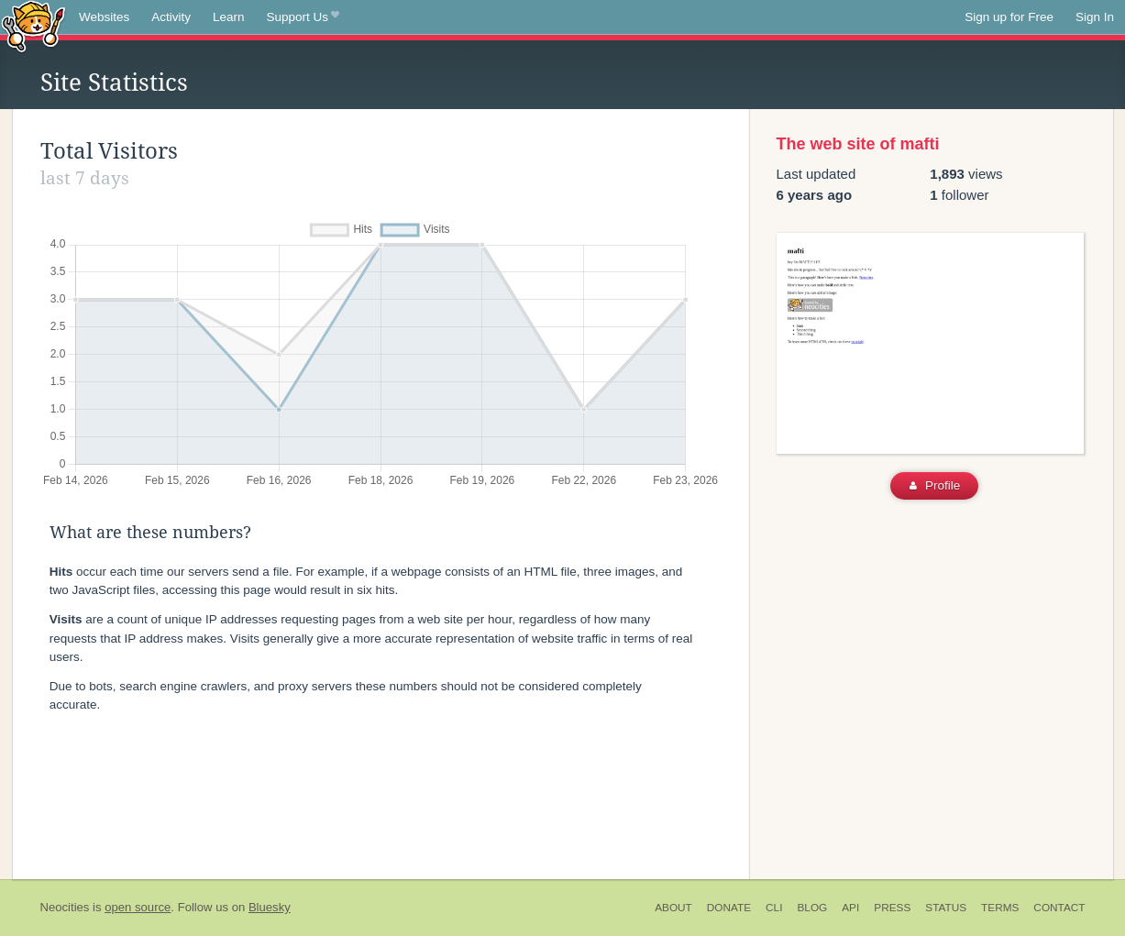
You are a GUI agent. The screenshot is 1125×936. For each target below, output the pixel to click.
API (850, 907)
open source (138, 907)
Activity (171, 17)
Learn (229, 17)
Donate (729, 907)
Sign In (1094, 17)
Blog (812, 907)
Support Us (303, 17)
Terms (1000, 907)
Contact (1059, 907)
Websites (104, 17)
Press (892, 907)
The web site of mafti (858, 144)
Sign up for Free (1009, 17)
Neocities (65, 907)
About (673, 907)
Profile (935, 485)
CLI (774, 907)
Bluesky (269, 907)
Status (945, 907)
